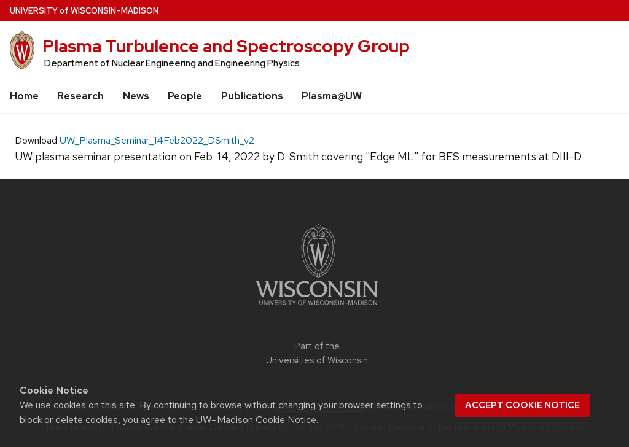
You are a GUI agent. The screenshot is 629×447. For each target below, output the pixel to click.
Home (24, 96)
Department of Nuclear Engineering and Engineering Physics (172, 63)
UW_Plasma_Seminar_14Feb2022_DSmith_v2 (157, 140)
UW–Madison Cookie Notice (256, 419)
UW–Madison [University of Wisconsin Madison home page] (84, 11)
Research (80, 96)
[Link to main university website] (317, 307)
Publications (252, 96)
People (185, 96)
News (136, 96)
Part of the (317, 353)
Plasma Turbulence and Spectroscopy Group (226, 46)
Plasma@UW (332, 96)
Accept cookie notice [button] (522, 405)
